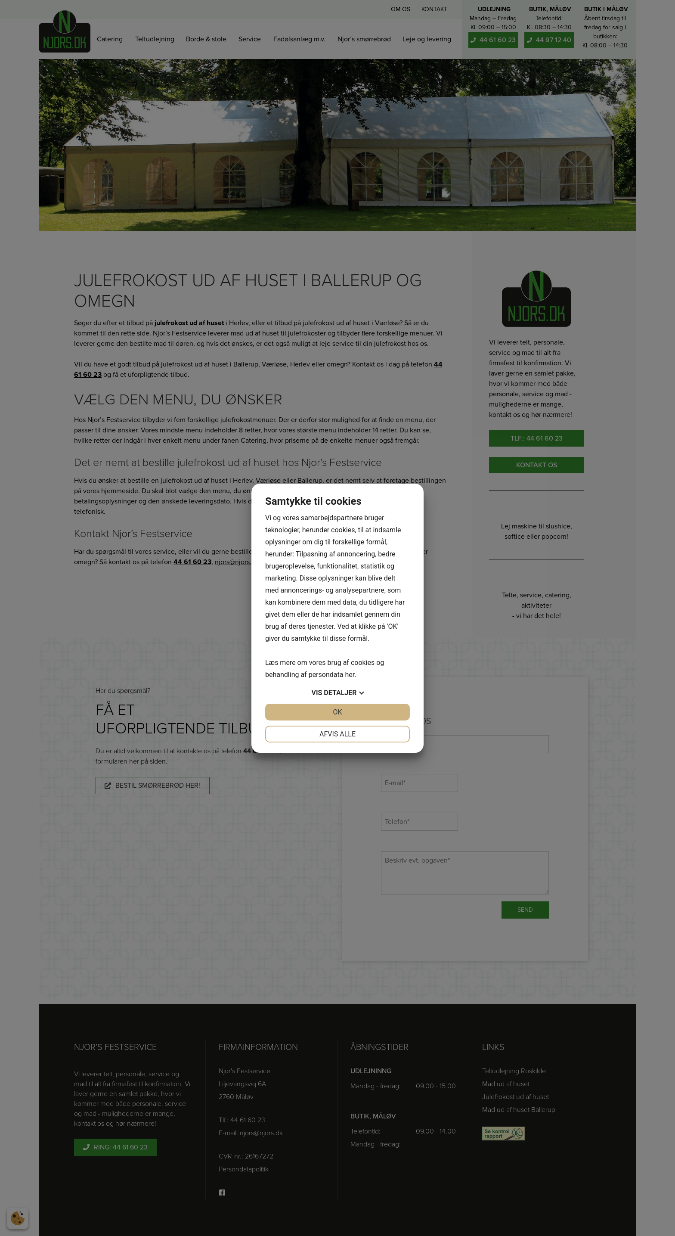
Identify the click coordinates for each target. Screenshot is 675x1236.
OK (337, 712)
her (349, 675)
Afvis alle (337, 734)
